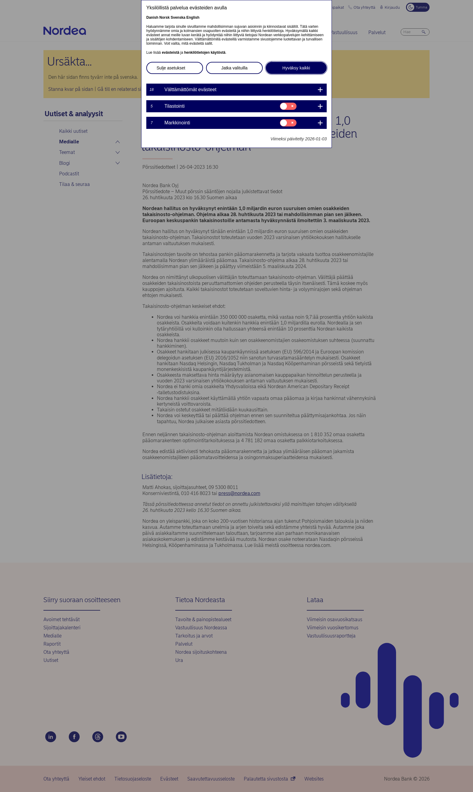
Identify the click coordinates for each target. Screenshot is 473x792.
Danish (152, 17)
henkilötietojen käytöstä (204, 52)
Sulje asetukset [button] (171, 67)
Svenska (178, 17)
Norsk (164, 17)
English (192, 17)
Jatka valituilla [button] (234, 67)
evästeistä (170, 52)
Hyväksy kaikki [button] (296, 67)
